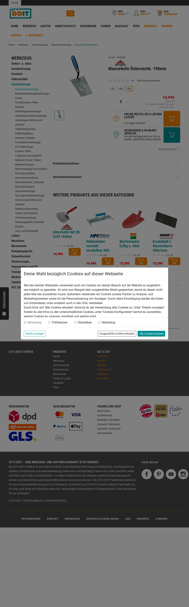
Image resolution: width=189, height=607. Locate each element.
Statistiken (85, 322)
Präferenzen (60, 322)
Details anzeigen (34, 333)
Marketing (108, 322)
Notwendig (35, 322)
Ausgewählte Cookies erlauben (117, 333)
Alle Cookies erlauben (151, 333)
